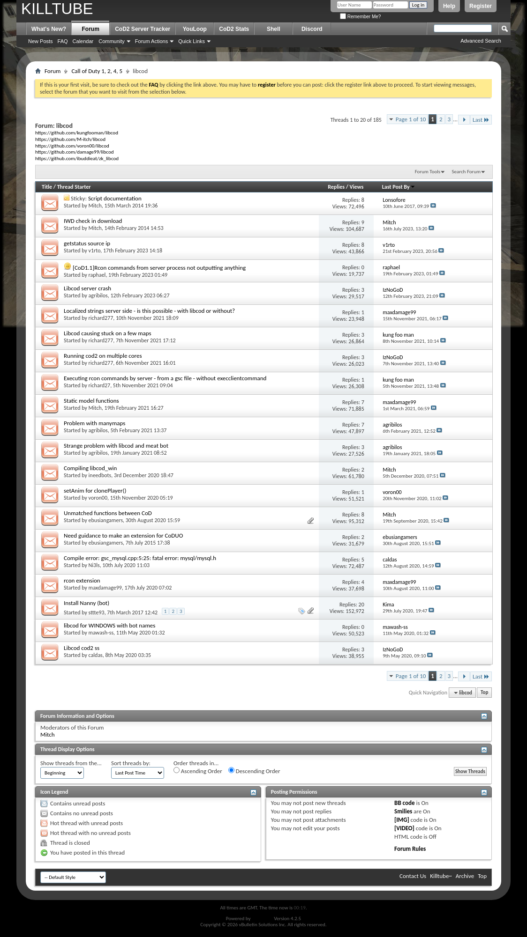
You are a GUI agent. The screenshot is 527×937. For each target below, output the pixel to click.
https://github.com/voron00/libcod (72, 145)
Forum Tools (427, 172)
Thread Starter (74, 187)
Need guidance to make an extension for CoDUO (123, 535)
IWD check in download (93, 220)
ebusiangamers (106, 520)
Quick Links (191, 41)
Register (480, 6)
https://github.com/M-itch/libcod (70, 139)
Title (47, 187)
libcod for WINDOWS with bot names (109, 625)
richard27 (100, 385)
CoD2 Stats (234, 29)
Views (357, 187)
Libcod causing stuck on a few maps (107, 333)
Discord (312, 29)
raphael (97, 275)
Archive (465, 875)
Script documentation (115, 198)
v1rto (95, 250)
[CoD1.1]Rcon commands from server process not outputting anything (159, 267)
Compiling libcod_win (90, 468)
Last (481, 119)
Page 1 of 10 (411, 119)
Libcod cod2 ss (81, 647)
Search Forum (466, 172)
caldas (96, 655)
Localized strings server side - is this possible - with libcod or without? (149, 310)
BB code (404, 802)
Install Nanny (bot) (86, 602)
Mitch (95, 205)
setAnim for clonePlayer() (95, 490)
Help (449, 6)
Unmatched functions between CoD (108, 512)
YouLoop (195, 29)
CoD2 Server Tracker (142, 29)
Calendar (83, 41)
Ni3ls (94, 565)
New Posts (40, 41)
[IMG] (401, 819)
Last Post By (398, 187)
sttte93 (97, 612)
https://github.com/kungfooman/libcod (76, 132)
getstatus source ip (87, 243)
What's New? (48, 29)
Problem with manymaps (94, 423)
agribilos (98, 295)
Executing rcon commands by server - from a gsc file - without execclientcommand (165, 378)
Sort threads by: (131, 763)
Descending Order (254, 771)
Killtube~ (441, 875)
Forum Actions (151, 41)
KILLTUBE (57, 8)
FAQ (63, 41)
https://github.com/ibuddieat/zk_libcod (77, 158)
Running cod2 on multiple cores (103, 355)
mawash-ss (101, 632)
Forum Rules (410, 848)
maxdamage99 (105, 587)
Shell (273, 29)
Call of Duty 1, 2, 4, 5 (96, 70)
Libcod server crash (87, 288)
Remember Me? (360, 16)
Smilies (403, 811)
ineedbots (100, 475)
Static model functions (91, 400)
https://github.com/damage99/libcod (74, 151)
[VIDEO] (404, 828)
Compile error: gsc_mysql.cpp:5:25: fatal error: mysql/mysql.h (140, 557)
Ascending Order (197, 771)
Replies (336, 187)
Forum (90, 29)
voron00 (98, 497)
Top (484, 693)
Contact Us (412, 875)
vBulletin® (262, 918)
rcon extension (82, 580)
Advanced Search (480, 41)
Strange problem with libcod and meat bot (116, 445)
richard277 (101, 318)
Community (111, 41)
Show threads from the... (71, 763)
